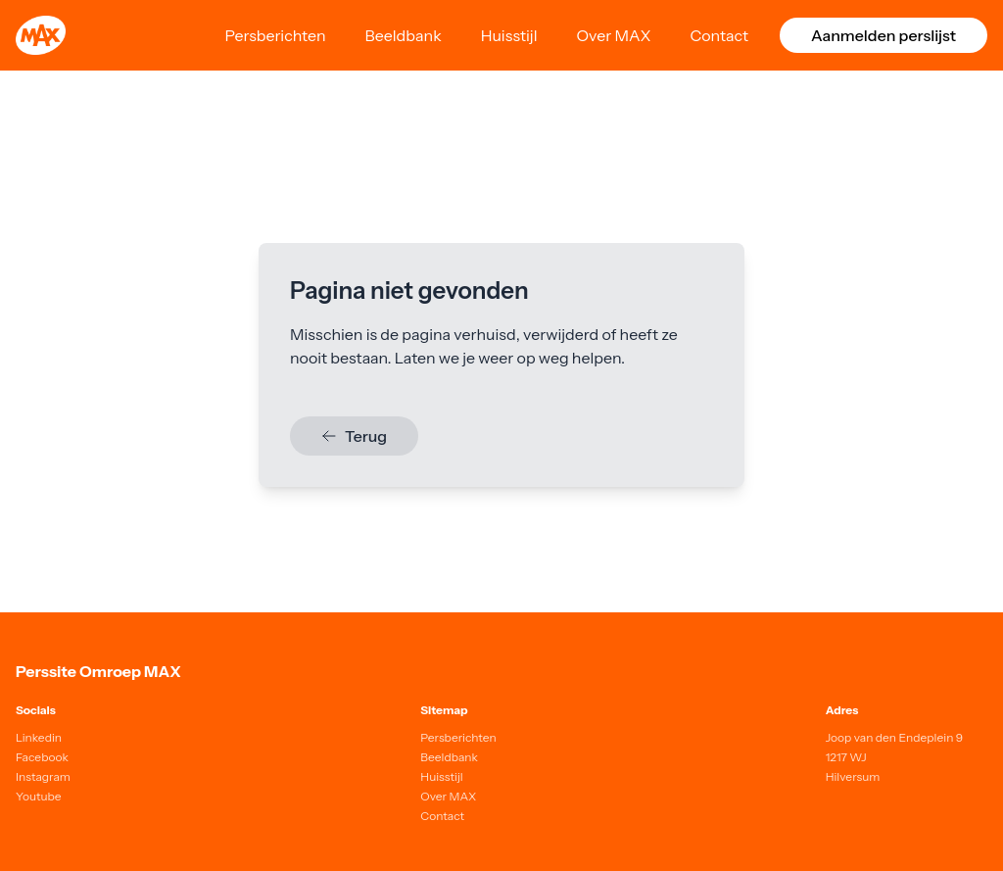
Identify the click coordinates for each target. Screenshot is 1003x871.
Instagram (43, 776)
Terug (354, 436)
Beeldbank (403, 35)
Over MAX (614, 35)
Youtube (39, 796)
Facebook (42, 757)
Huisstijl (509, 35)
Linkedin (39, 737)
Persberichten (274, 35)
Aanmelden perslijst (883, 35)
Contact (719, 35)
